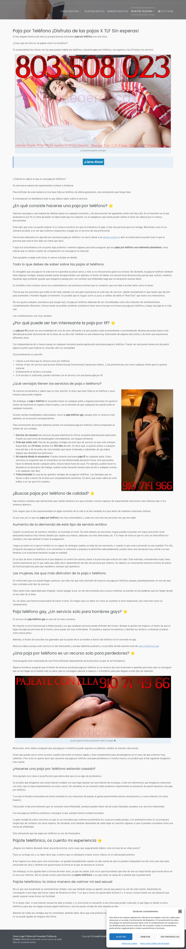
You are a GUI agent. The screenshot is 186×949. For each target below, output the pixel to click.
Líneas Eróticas (69, 11)
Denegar (145, 936)
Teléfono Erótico (94, 11)
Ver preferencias (170, 936)
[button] (180, 911)
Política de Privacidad (36, 936)
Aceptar (121, 936)
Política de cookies (129, 943)
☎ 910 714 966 (165, 11)
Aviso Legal (19, 936)
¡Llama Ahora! (93, 162)
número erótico (110, 237)
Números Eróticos (117, 11)
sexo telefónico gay (148, 646)
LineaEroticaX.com (102, 936)
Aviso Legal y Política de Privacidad (154, 943)
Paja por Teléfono (141, 11)
